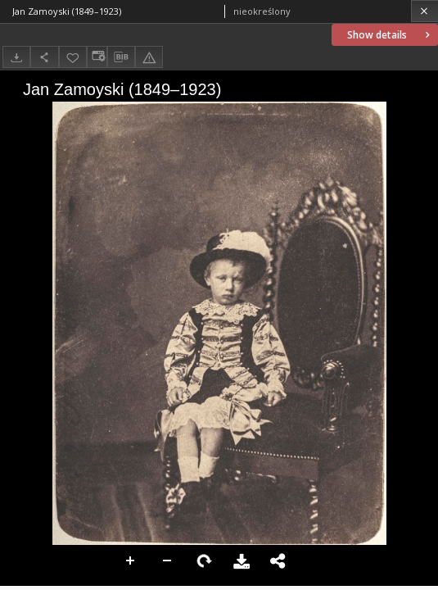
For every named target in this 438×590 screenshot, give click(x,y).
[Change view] (96, 57)
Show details (390, 35)
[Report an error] (149, 57)
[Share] (44, 57)
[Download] (16, 57)
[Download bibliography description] (121, 57)
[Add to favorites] (73, 57)
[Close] (424, 11)
